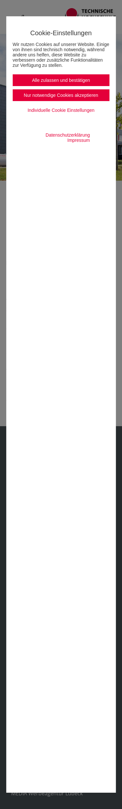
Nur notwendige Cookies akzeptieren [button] (61, 95)
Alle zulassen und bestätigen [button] (61, 80)
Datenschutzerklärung (68, 135)
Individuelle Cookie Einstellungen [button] (61, 110)
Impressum (78, 140)
